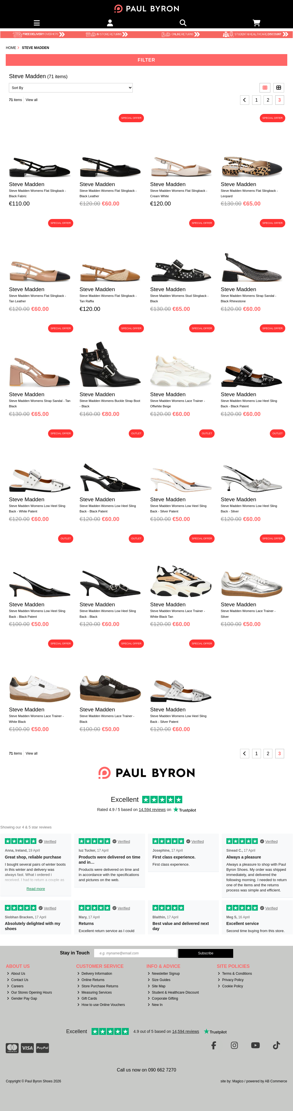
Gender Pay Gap (22, 998)
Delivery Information (94, 974)
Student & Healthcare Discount (173, 992)
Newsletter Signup (164, 974)
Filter (146, 60)
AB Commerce (276, 1081)
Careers (15, 986)
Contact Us (17, 980)
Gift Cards (87, 998)
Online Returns (90, 980)
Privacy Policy (230, 980)
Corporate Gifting (163, 998)
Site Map (156, 986)
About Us (16, 974)
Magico (237, 1081)
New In (155, 1005)
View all (31, 100)
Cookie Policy (230, 986)
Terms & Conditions (235, 974)
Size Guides (159, 980)
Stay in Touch (75, 952)
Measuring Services (94, 992)
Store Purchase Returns (97, 986)
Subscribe (205, 953)
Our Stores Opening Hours (29, 992)
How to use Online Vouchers (101, 1005)
